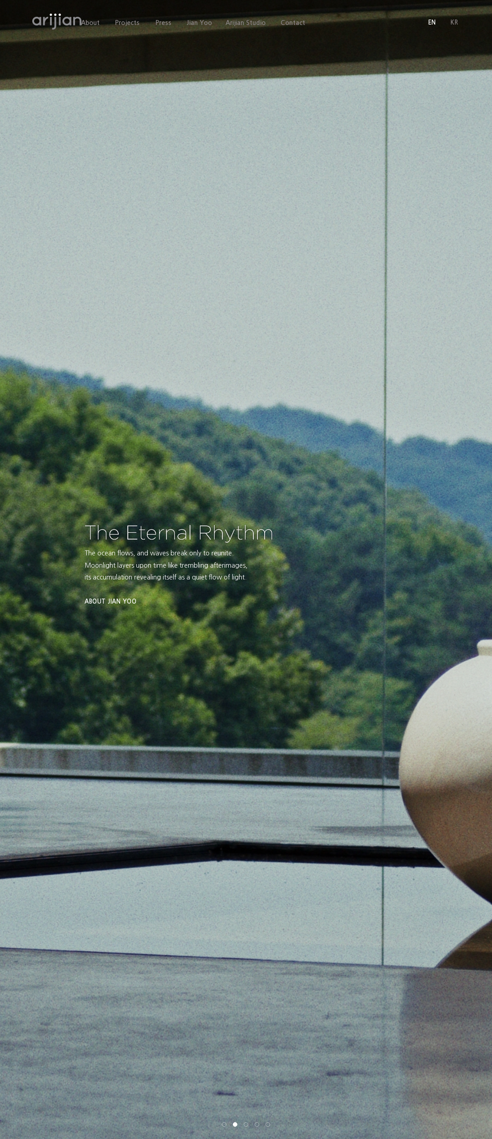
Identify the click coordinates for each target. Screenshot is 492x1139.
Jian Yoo (201, 23)
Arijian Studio (248, 23)
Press (163, 23)
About (90, 23)
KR (454, 22)
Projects (127, 23)
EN (432, 22)
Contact (293, 23)
